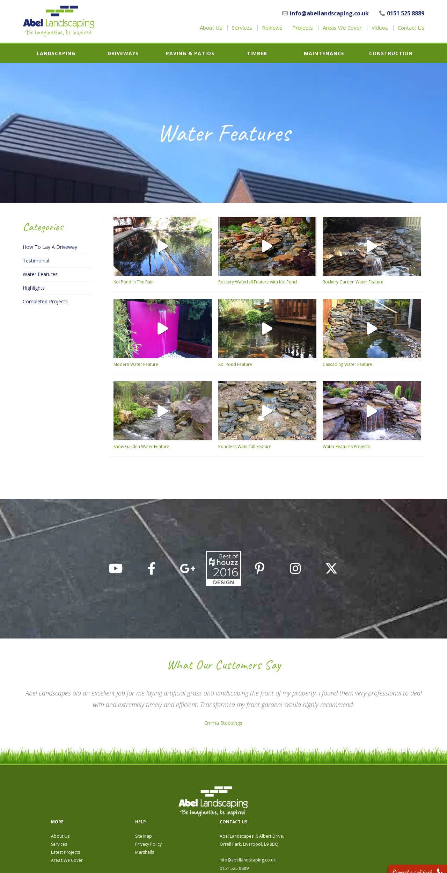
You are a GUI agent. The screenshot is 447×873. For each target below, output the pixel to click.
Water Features (40, 274)
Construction (391, 53)
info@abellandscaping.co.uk (325, 13)
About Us (211, 27)
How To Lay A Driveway (50, 247)
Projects (302, 27)
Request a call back (411, 862)
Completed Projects (45, 301)
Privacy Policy (269, 805)
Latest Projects (185, 813)
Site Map (264, 797)
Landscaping (56, 53)
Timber (257, 53)
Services (242, 27)
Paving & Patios (190, 53)
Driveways (123, 53)
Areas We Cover (342, 27)
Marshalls (265, 813)
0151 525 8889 (401, 13)
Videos (380, 27)
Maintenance (324, 53)
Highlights (34, 288)
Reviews (272, 27)
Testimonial (36, 261)
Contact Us (411, 27)
